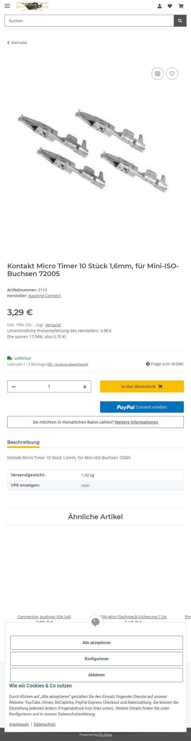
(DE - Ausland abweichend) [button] (67, 364)
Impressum (19, 724)
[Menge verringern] (14, 386)
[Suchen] (180, 21)
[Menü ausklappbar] (7, 3)
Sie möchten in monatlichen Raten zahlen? (95, 422)
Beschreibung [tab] (23, 442)
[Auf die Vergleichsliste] (158, 73)
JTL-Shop (105, 734)
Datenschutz (45, 724)
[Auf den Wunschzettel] (172, 73)
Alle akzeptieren (97, 642)
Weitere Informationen (136, 422)
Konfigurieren (96, 659)
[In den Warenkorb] (11, 60)
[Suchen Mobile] (89, 21)
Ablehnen (96, 675)
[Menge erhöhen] (85, 386)
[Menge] (49, 386)
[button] (160, 6)
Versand (53, 324)
